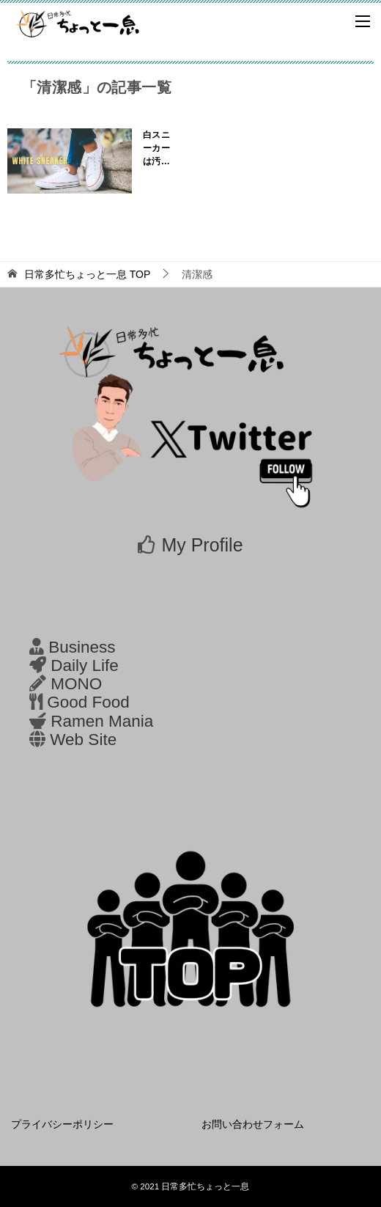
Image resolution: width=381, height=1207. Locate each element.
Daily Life (85, 665)
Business (81, 647)
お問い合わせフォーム (252, 1124)
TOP (87, 274)
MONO (76, 684)
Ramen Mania (102, 721)
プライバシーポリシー (62, 1124)
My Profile (202, 545)
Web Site (83, 739)
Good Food (88, 702)
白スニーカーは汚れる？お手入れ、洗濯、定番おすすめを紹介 (156, 149)
